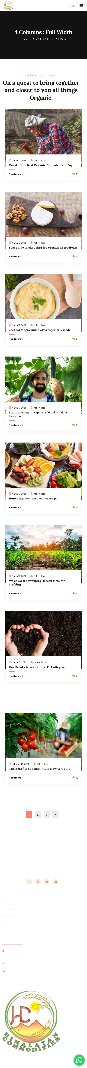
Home (24, 39)
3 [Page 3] (46, 814)
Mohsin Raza (39, 160)
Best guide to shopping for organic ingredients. (43, 247)
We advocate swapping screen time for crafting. (37, 582)
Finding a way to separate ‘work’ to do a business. (38, 414)
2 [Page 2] (38, 814)
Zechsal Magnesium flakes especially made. (40, 330)
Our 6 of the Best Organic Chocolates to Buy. (41, 165)
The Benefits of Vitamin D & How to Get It (39, 768)
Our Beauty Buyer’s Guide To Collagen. (37, 667)
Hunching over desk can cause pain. (35, 498)
